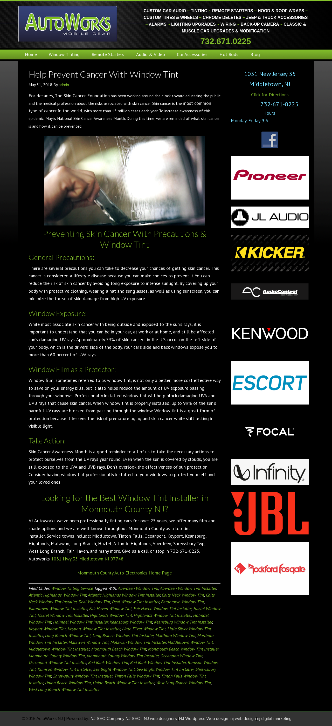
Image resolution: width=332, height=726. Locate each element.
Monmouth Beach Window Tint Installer (183, 649)
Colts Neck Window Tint (183, 595)
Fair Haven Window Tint (110, 608)
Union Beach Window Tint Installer (123, 682)
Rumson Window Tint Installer (64, 669)
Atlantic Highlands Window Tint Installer (124, 595)
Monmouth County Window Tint (57, 655)
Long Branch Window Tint (68, 635)
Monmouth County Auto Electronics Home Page (124, 573)
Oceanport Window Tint (181, 655)
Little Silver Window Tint (143, 628)
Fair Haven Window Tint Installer (162, 608)
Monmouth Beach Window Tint (118, 649)
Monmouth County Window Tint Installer (122, 655)
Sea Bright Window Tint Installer (164, 669)
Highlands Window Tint (111, 615)
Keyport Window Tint (47, 628)
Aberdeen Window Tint (138, 588)
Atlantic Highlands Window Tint (57, 595)
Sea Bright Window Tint (114, 669)
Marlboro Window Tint (175, 635)
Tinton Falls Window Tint (136, 676)
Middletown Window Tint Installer (59, 649)
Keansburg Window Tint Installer (183, 622)
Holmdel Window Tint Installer (80, 622)
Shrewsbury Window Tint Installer (82, 676)
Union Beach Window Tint (68, 682)
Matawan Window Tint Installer (138, 642)
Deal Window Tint (94, 601)
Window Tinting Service (72, 588)
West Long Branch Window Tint (183, 682)
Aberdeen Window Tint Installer (188, 588)
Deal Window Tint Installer (135, 601)
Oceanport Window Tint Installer (57, 662)
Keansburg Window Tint (130, 622)
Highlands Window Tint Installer (162, 615)
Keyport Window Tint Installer (93, 628)
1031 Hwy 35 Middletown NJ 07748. (87, 559)
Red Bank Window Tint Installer (158, 662)
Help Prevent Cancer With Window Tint (103, 74)
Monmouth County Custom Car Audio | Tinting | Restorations (68, 23)
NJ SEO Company (108, 718)
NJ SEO (134, 718)
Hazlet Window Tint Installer (62, 615)
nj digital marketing (274, 718)
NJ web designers (161, 718)
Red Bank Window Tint (108, 662)
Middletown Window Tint (190, 642)
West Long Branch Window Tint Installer (64, 689)
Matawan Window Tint (88, 642)
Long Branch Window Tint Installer (123, 635)
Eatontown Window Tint (182, 601)
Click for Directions (270, 95)
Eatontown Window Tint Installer (58, 608)
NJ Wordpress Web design (204, 718)
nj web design (243, 718)
